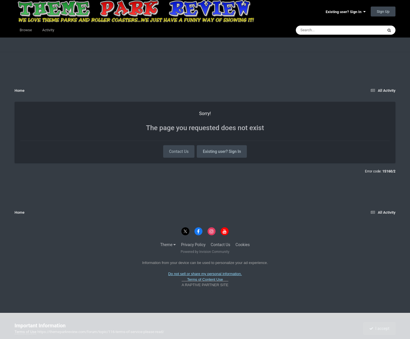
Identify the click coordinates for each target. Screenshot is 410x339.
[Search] (325, 30)
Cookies (242, 244)
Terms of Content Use (205, 279)
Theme (168, 244)
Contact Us (179, 151)
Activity (48, 30)
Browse (26, 30)
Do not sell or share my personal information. (205, 274)
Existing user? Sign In (346, 12)
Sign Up (383, 11)
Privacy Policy (193, 244)
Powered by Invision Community (205, 252)
